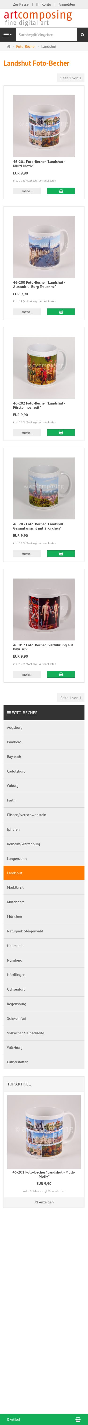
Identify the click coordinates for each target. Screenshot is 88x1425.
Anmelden (67, 4)
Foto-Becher (25, 712)
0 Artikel (13, 1419)
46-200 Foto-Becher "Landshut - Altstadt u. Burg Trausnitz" (39, 284)
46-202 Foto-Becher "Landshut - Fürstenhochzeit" (39, 405)
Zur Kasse (21, 4)
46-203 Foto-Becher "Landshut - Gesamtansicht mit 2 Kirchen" (39, 526)
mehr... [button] (27, 191)
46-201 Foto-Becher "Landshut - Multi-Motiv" (39, 163)
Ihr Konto (43, 4)
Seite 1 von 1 (70, 78)
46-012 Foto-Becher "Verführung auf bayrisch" (43, 647)
